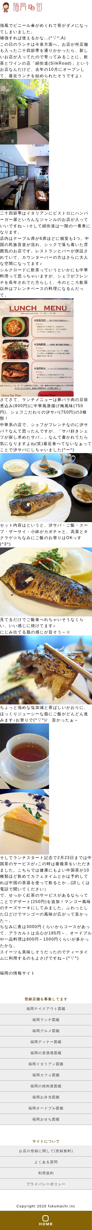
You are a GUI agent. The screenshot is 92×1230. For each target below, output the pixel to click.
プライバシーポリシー (46, 1184)
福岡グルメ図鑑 (46, 1031)
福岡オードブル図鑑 (46, 1108)
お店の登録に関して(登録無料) (46, 1151)
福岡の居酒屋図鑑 (46, 1053)
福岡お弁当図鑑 (46, 1097)
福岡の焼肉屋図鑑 (46, 1086)
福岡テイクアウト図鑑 (46, 1009)
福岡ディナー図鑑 (46, 1042)
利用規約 (46, 1173)
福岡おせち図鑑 (46, 1119)
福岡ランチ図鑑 (46, 1020)
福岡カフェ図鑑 (46, 1075)
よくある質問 (46, 1162)
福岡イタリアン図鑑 (46, 1064)
